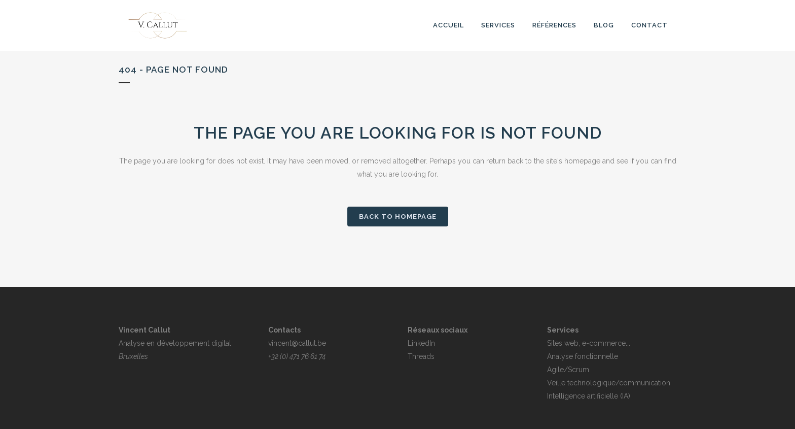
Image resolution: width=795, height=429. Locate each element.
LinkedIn (421, 343)
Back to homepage (398, 216)
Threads (421, 356)
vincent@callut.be (297, 343)
